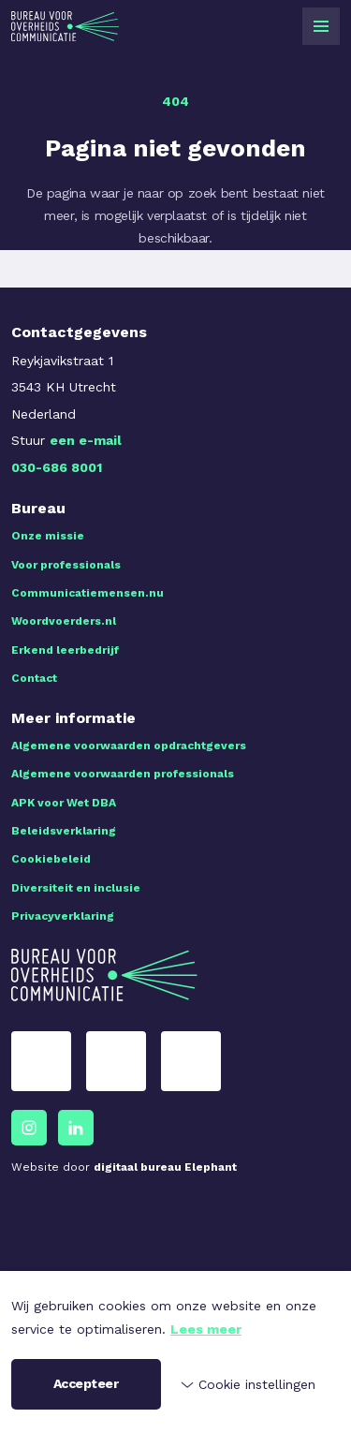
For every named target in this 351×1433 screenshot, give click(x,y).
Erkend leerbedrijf (65, 650)
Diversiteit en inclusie (75, 887)
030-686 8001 (56, 467)
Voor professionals (66, 564)
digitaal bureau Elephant (165, 1167)
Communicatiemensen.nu (87, 592)
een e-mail (86, 440)
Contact (34, 678)
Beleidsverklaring (63, 830)
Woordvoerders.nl (63, 621)
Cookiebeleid (51, 858)
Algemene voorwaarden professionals (122, 773)
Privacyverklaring (62, 916)
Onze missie (47, 535)
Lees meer (205, 1329)
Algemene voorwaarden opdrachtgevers (128, 745)
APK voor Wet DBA (63, 802)
